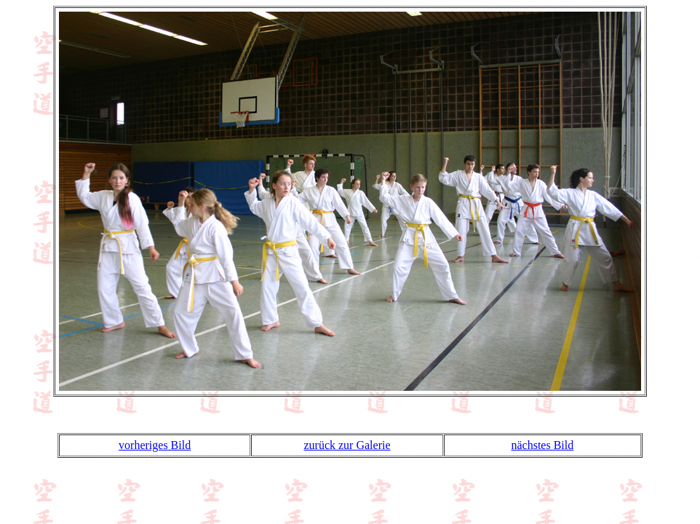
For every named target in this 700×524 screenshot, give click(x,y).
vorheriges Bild (155, 445)
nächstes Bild (542, 445)
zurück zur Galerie (346, 445)
